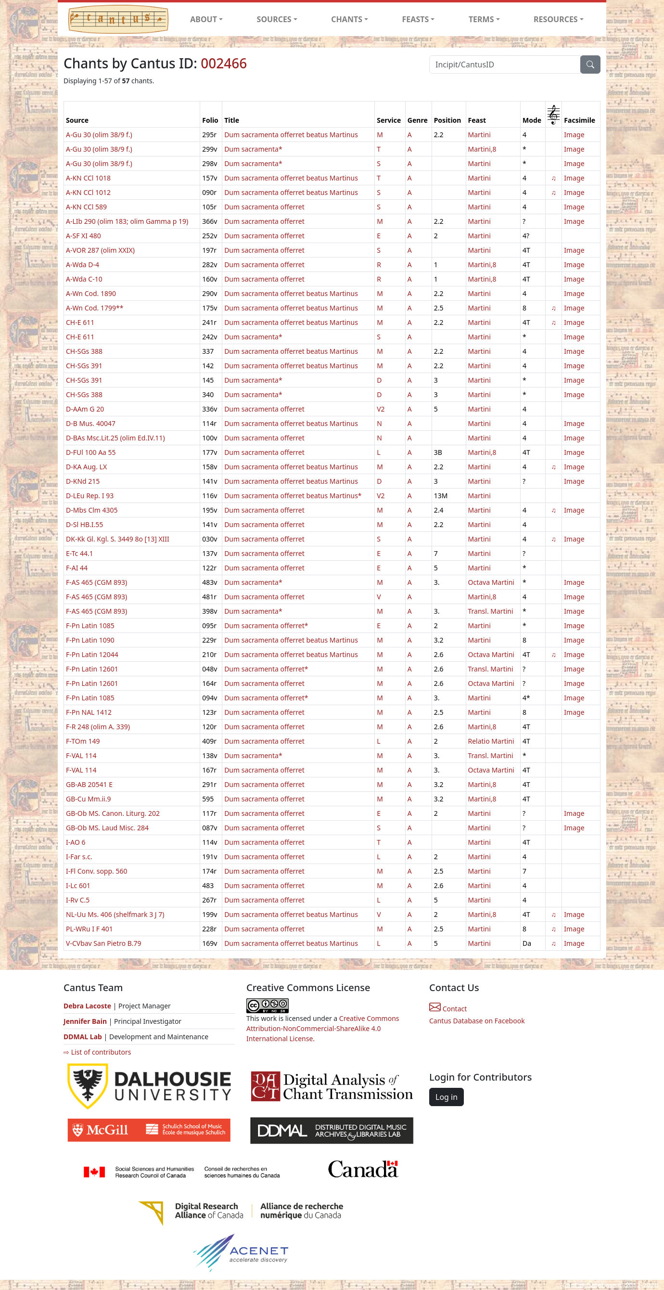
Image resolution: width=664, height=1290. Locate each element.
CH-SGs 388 (84, 351)
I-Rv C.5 (77, 899)
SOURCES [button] (274, 19)
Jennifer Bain (86, 1021)
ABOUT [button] (203, 19)
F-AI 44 (77, 567)
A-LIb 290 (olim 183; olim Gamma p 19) (127, 221)
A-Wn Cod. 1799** (94, 307)
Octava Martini (491, 582)
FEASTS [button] (415, 19)
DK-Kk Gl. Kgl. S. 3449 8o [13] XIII (117, 538)
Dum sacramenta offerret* (266, 625)
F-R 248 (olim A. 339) (98, 726)
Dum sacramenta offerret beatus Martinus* (292, 495)
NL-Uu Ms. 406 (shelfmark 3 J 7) (115, 914)
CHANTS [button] (346, 19)
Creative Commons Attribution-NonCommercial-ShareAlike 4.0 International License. (322, 1028)
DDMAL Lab (83, 1036)
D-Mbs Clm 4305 (92, 510)
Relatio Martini (491, 741)
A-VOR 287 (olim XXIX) (100, 250)
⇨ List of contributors (97, 1052)
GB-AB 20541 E (89, 784)
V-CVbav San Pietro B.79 (103, 943)
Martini (479, 134)
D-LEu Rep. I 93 (90, 495)
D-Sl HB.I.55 (84, 524)
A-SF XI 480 (83, 235)
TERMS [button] (481, 19)
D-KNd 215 (83, 481)
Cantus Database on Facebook (477, 1020)
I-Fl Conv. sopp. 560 (97, 871)
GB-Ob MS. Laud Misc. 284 (107, 827)
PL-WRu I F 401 (89, 928)
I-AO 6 (76, 842)
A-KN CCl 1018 (88, 177)
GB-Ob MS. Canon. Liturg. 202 (113, 813)
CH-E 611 (80, 322)
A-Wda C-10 (84, 279)
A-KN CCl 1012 (88, 192)
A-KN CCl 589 (86, 206)
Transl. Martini (490, 611)
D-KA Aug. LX (86, 466)
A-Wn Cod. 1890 (91, 293)
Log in (446, 1097)
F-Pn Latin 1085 (90, 625)
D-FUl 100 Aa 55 (91, 452)
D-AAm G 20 (85, 408)
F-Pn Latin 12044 (92, 654)
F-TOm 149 (83, 741)
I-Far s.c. (79, 856)
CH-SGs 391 (84, 365)
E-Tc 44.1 (79, 553)
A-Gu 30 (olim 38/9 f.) (99, 134)
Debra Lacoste (87, 1005)
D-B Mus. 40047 (90, 423)
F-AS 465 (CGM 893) (96, 582)
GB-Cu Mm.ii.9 (88, 798)
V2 (380, 408)
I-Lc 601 (78, 885)
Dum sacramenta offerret (264, 206)
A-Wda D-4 (82, 264)
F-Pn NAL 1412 (89, 712)
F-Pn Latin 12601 (92, 668)
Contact (448, 1008)
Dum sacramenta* (253, 149)
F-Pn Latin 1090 (90, 640)
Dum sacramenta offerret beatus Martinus (291, 134)
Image (574, 134)
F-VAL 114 (81, 755)
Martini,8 (482, 149)
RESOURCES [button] (556, 19)
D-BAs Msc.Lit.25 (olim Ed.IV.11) (115, 437)
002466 (224, 63)
